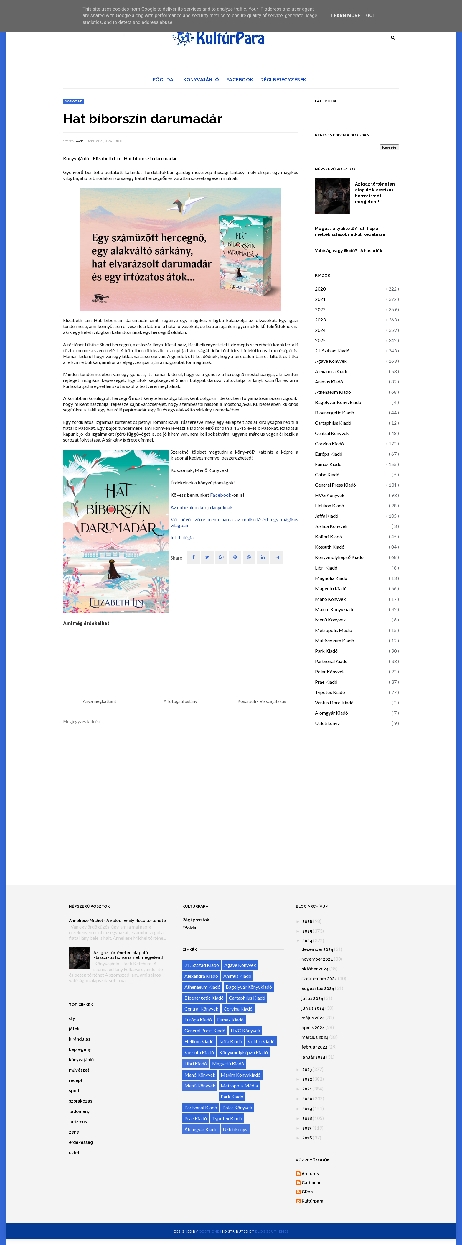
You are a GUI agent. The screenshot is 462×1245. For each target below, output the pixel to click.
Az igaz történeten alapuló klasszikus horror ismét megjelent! (375, 193)
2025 (320, 340)
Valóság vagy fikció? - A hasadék (348, 250)
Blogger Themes (271, 1231)
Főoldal (164, 79)
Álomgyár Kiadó (331, 713)
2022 (320, 309)
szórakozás (80, 1101)
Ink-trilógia (182, 537)
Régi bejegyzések (283, 79)
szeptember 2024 (319, 978)
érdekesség (81, 1142)
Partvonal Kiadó (331, 661)
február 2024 (314, 1047)
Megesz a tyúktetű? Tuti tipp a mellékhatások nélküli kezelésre (350, 231)
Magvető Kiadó (331, 588)
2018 (307, 1118)
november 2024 (317, 959)
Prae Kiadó (326, 682)
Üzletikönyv (327, 723)
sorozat (73, 101)
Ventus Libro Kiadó (334, 702)
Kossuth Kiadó (329, 546)
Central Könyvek (332, 433)
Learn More (345, 15)
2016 (307, 1138)
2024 (320, 330)
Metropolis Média (333, 630)
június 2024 (312, 1008)
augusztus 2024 (317, 988)
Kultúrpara (313, 1201)
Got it (373, 15)
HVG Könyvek (329, 495)
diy (72, 1018)
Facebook (239, 79)
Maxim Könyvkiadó (335, 609)
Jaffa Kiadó (326, 516)
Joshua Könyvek (331, 526)
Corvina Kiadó (329, 443)
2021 (320, 299)
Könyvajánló (201, 79)
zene (74, 1132)
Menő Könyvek (330, 619)
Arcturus (310, 1173)
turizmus (78, 1121)
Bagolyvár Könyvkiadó (338, 402)
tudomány (79, 1111)
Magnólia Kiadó (331, 578)
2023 (320, 319)
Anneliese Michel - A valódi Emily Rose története (117, 920)
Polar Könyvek (330, 671)
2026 (307, 921)
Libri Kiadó (326, 567)
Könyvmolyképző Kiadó (339, 557)
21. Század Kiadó (332, 350)
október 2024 (315, 969)
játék (74, 1028)
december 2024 (317, 949)
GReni (79, 141)
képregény (80, 1049)
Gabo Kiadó (327, 474)
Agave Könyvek (331, 361)
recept (75, 1080)
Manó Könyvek (330, 599)
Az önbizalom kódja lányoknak (202, 507)
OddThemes (210, 1231)
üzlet (74, 1152)
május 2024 (313, 1018)
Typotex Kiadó (330, 692)
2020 (320, 288)
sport (74, 1090)
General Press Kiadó (335, 485)
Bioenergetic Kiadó (334, 412)
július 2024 (312, 998)
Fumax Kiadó (328, 464)
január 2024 (313, 1057)
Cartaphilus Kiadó (333, 423)
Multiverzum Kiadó (334, 640)
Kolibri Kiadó (328, 536)
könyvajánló (81, 1059)
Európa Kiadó (328, 454)
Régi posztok (195, 920)
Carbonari (312, 1182)
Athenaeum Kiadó (333, 392)
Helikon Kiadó (329, 505)
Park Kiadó (326, 651)
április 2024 (313, 1027)
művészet (79, 1070)
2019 (307, 1108)
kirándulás (79, 1039)
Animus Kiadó (329, 381)
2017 (307, 1128)
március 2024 (315, 1037)
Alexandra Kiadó (332, 371)
